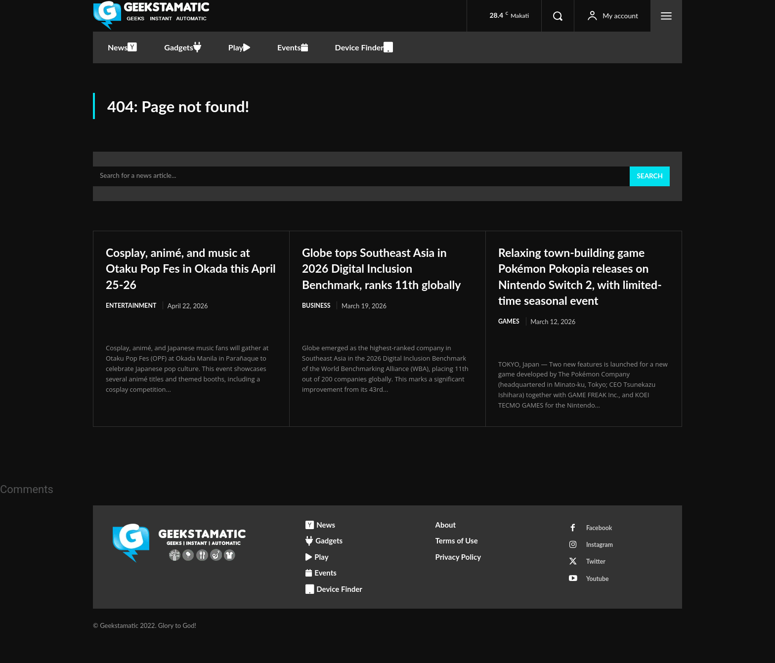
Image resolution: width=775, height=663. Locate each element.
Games (509, 342)
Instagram (602, 568)
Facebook (601, 549)
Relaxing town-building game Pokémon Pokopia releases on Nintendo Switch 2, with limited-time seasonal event (581, 288)
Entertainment (132, 310)
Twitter (598, 586)
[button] (557, 16)
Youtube (599, 604)
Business (317, 326)
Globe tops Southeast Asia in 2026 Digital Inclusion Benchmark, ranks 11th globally (383, 280)
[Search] (649, 180)
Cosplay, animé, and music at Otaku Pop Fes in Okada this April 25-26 (188, 272)
